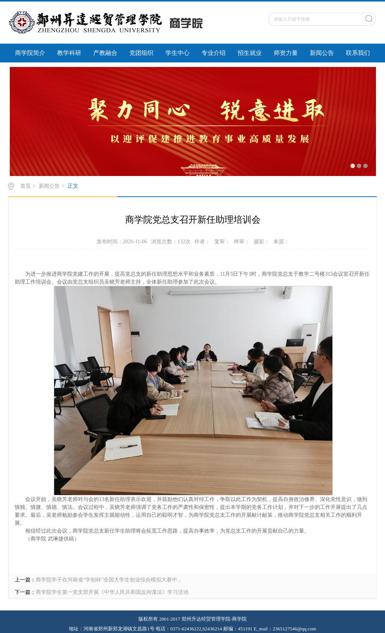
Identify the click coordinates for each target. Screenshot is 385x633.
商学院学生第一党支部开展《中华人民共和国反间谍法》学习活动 (112, 592)
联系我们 (358, 53)
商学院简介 (30, 53)
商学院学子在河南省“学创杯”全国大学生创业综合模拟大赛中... (108, 580)
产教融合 (105, 53)
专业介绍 (214, 53)
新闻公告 (322, 53)
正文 (73, 186)
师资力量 (286, 53)
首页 (25, 186)
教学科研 (69, 53)
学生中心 (177, 53)
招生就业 (250, 53)
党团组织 (141, 53)
